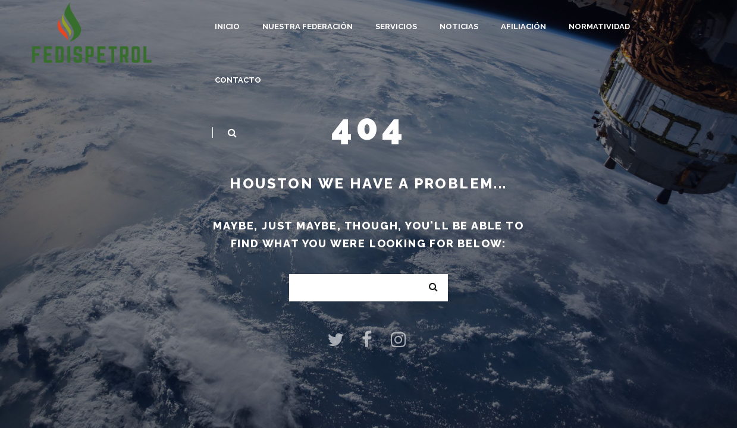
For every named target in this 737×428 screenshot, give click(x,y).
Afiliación (523, 26)
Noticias (459, 26)
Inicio (227, 26)
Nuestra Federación (307, 26)
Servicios (396, 26)
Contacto (238, 79)
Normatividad (599, 26)
